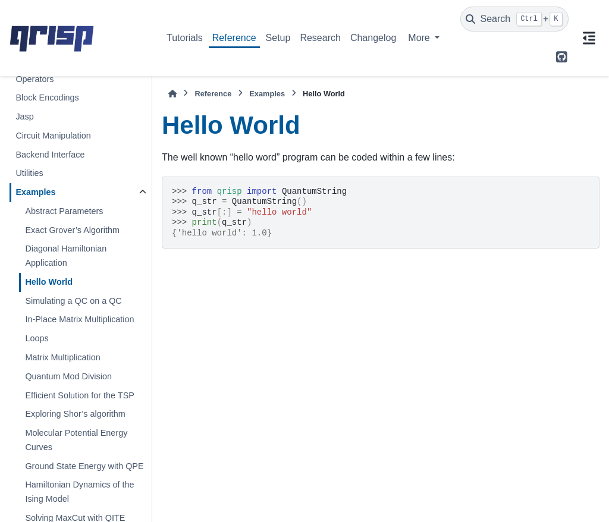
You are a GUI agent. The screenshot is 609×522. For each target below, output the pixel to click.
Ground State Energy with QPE (84, 466)
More (420, 38)
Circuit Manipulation (52, 135)
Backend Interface (49, 154)
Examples (35, 192)
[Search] (514, 19)
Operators (34, 79)
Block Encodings (47, 97)
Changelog (373, 38)
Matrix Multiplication (62, 357)
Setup (278, 38)
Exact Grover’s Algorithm (72, 230)
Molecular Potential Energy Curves (76, 440)
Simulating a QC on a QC (73, 301)
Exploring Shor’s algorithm (75, 414)
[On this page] (588, 38)
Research (320, 38)
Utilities (29, 173)
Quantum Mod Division (68, 376)
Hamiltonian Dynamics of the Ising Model (79, 492)
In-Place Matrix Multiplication (79, 319)
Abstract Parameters (64, 211)
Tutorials (185, 38)
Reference (234, 38)
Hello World (49, 282)
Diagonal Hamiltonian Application (65, 256)
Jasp (24, 116)
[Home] (172, 93)
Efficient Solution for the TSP (79, 395)
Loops (36, 338)
